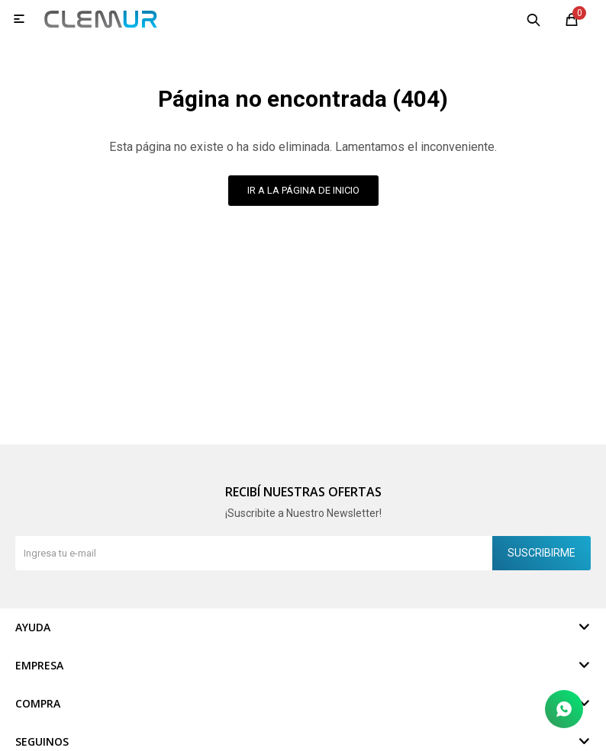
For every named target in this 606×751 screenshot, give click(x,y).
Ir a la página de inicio (303, 190)
